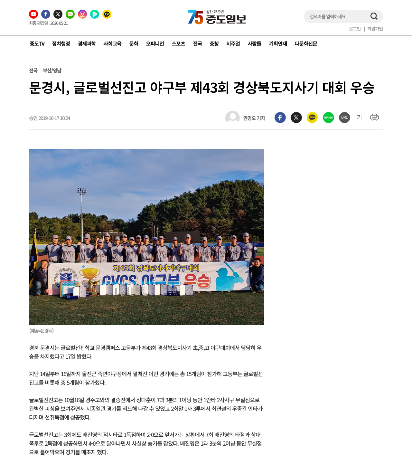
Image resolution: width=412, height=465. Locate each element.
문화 (133, 43)
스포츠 (178, 43)
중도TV (37, 43)
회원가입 (375, 28)
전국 (197, 43)
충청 (214, 43)
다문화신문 (306, 43)
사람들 (254, 43)
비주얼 (233, 43)
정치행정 (61, 43)
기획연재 (278, 43)
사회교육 (112, 43)
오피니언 (155, 43)
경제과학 (87, 43)
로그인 (354, 28)
